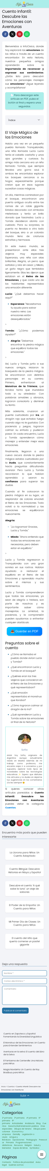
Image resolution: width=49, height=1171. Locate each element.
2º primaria (7, 1118)
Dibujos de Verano (22, 1128)
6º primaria (8, 1122)
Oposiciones (18, 1139)
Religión (28, 1145)
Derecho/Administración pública (23, 1126)
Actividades (17, 1123)
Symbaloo (34, 1148)
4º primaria (31, 1118)
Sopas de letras (20, 1148)
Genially (16, 1134)
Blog (38, 1123)
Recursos (18, 1145)
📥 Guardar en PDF (24, 631)
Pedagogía (31, 1139)
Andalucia (29, 1123)
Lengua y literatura (10, 1138)
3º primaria (19, 1118)
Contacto (6, 1162)
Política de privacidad (23, 1162)
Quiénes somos (16, 1165)
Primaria (10, 1142)
